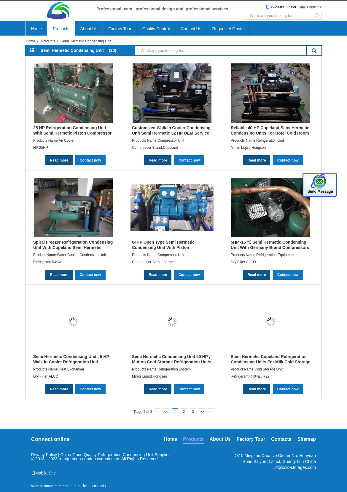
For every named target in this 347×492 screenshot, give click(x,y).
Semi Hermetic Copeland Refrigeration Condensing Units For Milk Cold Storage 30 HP (270, 359)
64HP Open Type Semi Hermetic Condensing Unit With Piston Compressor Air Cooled (163, 245)
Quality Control (156, 28)
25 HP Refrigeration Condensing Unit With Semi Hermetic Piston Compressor (72, 130)
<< (166, 412)
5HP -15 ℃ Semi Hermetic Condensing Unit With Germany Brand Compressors (270, 245)
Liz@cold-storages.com (294, 467)
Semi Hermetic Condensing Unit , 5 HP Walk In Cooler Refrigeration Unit (71, 359)
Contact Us (191, 28)
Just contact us (95, 485)
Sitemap (306, 439)
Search (314, 51)
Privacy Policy (44, 454)
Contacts (281, 439)
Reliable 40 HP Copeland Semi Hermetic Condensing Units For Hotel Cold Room (270, 130)
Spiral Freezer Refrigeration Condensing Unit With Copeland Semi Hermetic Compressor (73, 245)
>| (210, 412)
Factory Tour (119, 28)
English (313, 7)
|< (156, 412)
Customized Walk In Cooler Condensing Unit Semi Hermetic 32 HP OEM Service (171, 130)
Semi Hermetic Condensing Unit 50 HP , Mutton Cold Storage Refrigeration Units (171, 359)
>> (202, 412)
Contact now (90, 160)
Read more (59, 160)
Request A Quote (228, 28)
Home (36, 28)
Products (61, 28)
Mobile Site (43, 473)
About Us (89, 28)
